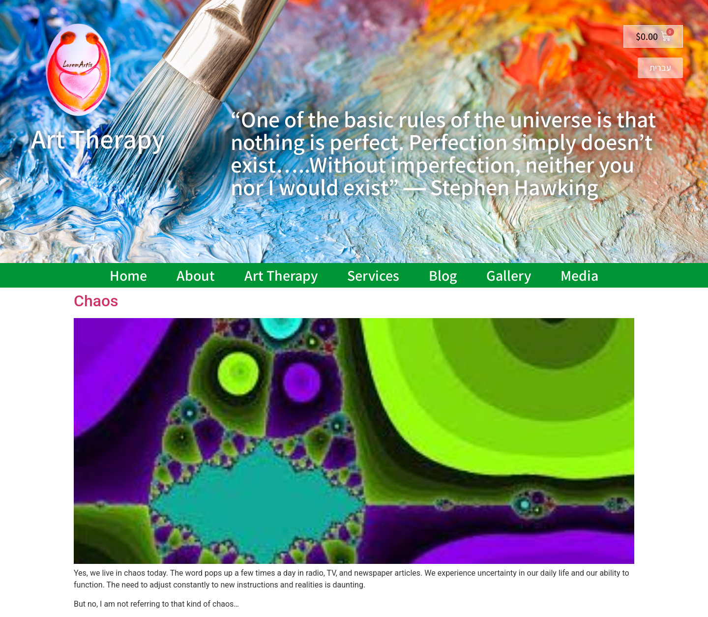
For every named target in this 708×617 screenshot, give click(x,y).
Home (128, 275)
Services (373, 275)
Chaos (96, 301)
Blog (443, 275)
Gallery (508, 275)
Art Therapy (281, 275)
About (196, 275)
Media (579, 275)
